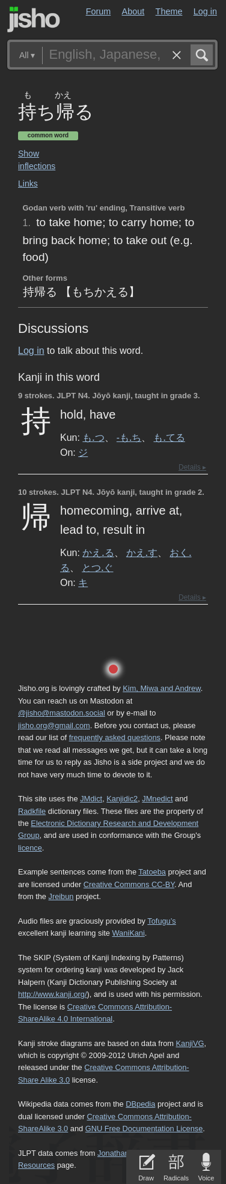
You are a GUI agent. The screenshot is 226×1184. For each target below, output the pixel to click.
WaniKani (128, 932)
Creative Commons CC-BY (129, 884)
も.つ (93, 437)
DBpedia (140, 1103)
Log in (205, 11)
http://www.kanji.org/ (52, 994)
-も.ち (129, 437)
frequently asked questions (114, 737)
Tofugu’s (161, 920)
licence (30, 847)
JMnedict (157, 798)
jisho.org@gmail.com (54, 725)
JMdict (91, 798)
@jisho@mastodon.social (61, 712)
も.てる (169, 437)
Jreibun (61, 896)
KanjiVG (190, 1043)
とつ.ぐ (97, 567)
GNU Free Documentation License (144, 1128)
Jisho (33, 19)
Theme (169, 11)
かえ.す (141, 552)
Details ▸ (192, 467)
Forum (98, 11)
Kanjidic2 (122, 798)
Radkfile (32, 811)
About (133, 11)
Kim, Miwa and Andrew (161, 688)
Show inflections (36, 160)
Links (28, 183)
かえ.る (98, 552)
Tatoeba (152, 871)
